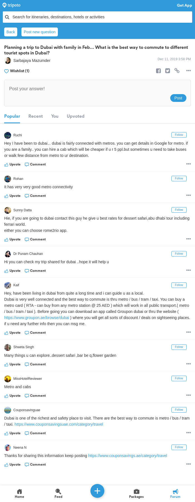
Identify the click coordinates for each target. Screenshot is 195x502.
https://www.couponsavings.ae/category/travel (127, 455)
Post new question (39, 32)
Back (10, 32)
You (54, 116)
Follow (179, 134)
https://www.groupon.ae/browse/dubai (36, 317)
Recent (35, 116)
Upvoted (76, 116)
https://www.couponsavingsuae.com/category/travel (58, 424)
